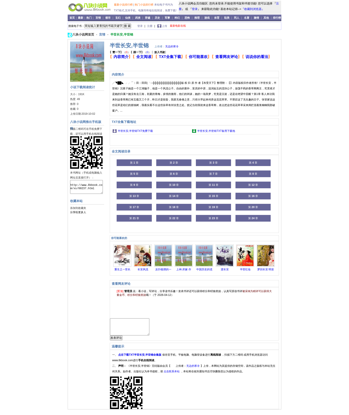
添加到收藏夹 (78, 208)
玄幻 (118, 17)
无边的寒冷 (172, 46)
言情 (98, 17)
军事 (167, 17)
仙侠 (127, 17)
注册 (150, 26)
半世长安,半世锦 (121, 34)
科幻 (177, 17)
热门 (89, 17)
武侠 (137, 17)
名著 (246, 17)
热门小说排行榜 (144, 4)
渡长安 (225, 269)
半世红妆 (245, 269)
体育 (216, 17)
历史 (157, 17)
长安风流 (143, 269)
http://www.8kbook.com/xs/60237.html (86, 187)
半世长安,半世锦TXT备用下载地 (216, 130)
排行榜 (277, 17)
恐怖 (187, 17)
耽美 (226, 17)
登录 (195, 9)
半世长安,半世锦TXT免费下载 (135, 130)
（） (120, 52)
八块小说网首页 (83, 34)
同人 (236, 17)
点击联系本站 (172, 374)
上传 (164, 26)
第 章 (134, 162)
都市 (108, 17)
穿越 (147, 17)
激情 (256, 17)
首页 (72, 17)
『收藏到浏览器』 (252, 9)
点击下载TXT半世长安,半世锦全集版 (140, 358)
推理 (197, 17)
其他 (266, 17)
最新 (81, 17)
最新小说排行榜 (123, 4)
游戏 (207, 17)
